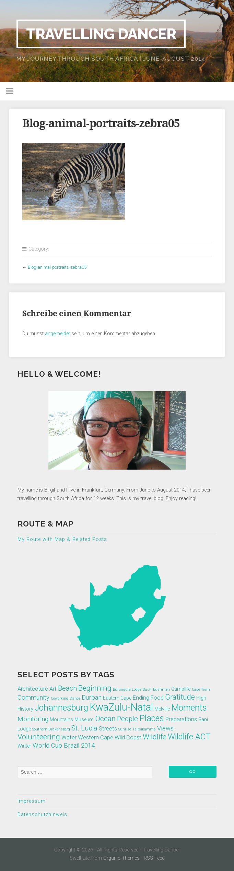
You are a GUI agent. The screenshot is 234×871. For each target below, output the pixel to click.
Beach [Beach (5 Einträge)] (67, 688)
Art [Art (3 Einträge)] (53, 689)
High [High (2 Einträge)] (201, 698)
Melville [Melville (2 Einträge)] (162, 709)
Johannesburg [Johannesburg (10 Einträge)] (61, 708)
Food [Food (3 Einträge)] (157, 697)
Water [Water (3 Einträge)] (69, 737)
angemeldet (57, 334)
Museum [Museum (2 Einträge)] (84, 719)
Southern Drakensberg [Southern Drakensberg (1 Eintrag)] (51, 729)
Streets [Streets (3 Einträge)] (108, 728)
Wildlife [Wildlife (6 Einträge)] (154, 737)
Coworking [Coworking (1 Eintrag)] (59, 698)
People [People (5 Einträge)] (127, 719)
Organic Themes (121, 858)
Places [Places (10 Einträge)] (151, 718)
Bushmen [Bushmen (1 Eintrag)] (161, 689)
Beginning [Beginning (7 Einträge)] (95, 688)
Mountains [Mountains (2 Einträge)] (61, 719)
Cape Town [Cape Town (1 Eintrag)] (201, 689)
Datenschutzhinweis (42, 815)
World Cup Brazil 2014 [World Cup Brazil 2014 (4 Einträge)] (64, 745)
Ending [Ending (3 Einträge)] (141, 697)
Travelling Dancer (101, 34)
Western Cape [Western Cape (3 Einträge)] (95, 737)
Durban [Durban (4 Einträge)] (92, 697)
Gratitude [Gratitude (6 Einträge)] (180, 697)
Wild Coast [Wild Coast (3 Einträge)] (128, 737)
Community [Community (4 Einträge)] (33, 697)
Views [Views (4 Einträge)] (165, 728)
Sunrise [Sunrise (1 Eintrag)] (124, 729)
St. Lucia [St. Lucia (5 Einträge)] (84, 728)
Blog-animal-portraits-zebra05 (57, 267)
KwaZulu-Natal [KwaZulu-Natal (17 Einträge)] (121, 707)
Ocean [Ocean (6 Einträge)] (105, 718)
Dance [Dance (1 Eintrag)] (75, 698)
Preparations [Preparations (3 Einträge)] (181, 719)
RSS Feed (154, 858)
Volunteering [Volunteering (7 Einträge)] (38, 736)
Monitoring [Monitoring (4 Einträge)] (32, 719)
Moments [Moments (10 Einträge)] (189, 708)
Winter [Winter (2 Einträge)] (24, 746)
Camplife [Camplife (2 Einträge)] (180, 689)
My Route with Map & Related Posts (62, 539)
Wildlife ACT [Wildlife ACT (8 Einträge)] (189, 736)
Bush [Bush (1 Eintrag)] (147, 689)
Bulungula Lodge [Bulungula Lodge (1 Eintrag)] (127, 689)
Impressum (31, 801)
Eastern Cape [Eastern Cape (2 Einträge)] (117, 698)
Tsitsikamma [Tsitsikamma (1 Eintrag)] (144, 729)
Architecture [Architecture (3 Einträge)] (32, 689)
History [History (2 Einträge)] (25, 709)
